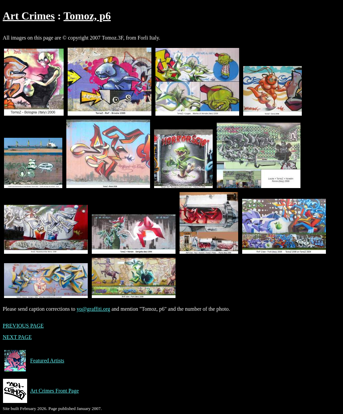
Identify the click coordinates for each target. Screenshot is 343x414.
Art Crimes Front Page (41, 390)
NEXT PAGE (17, 337)
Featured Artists (33, 360)
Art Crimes (29, 16)
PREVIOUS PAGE (23, 326)
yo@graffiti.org (93, 309)
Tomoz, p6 (87, 16)
